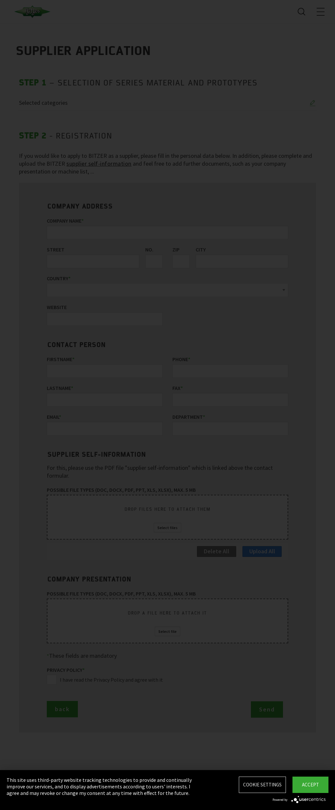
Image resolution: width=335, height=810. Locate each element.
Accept (310, 785)
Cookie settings (262, 785)
